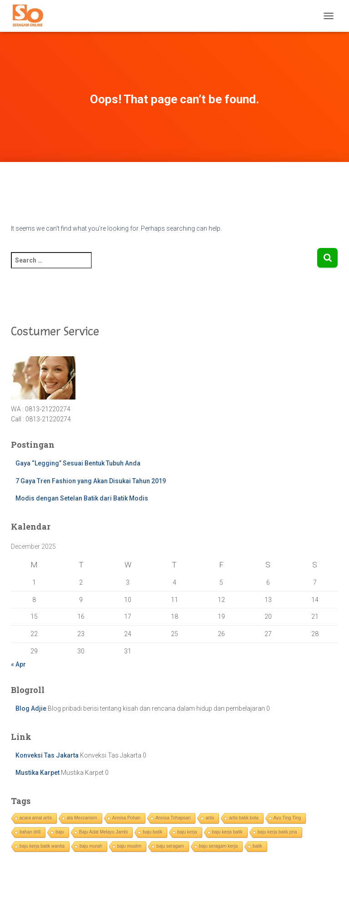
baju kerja (187, 831)
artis (209, 817)
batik (257, 846)
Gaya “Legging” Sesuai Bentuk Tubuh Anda (77, 463)
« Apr (18, 664)
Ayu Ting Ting (287, 817)
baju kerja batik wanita (42, 846)
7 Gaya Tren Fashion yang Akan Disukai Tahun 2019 (90, 481)
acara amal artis (36, 817)
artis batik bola (243, 817)
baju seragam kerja (218, 846)
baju (59, 831)
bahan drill (30, 831)
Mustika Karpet (37, 772)
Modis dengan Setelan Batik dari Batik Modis (81, 498)
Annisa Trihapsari (172, 817)
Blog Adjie (30, 708)
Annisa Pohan (126, 817)
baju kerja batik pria (277, 831)
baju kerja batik (227, 831)
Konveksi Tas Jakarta (47, 755)
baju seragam (170, 846)
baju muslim (129, 846)
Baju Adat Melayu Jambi (103, 831)
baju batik (152, 831)
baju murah (91, 846)
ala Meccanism (82, 817)
